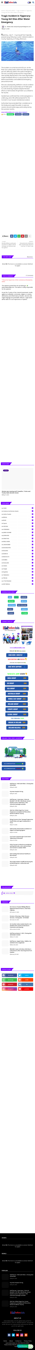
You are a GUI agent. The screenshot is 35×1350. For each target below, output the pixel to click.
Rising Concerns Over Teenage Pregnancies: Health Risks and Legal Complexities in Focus (21, 821)
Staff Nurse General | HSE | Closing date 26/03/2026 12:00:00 (20, 934)
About (11, 1341)
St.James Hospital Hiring (16, 791)
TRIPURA (18, 578)
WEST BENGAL (18, 584)
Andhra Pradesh (18, 514)
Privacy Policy (28, 1341)
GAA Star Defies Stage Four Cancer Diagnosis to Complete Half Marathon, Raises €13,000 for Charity (20, 811)
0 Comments (29, 275)
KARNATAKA (18, 538)
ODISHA (18, 566)
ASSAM (18, 508)
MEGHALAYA (18, 556)
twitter (27, 975)
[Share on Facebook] (10, 114)
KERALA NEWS (18, 541)
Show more (30, 257)
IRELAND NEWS (10, 10)
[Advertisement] (17, 402)
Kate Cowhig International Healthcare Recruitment (20, 854)
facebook (10, 975)
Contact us (18, 1341)
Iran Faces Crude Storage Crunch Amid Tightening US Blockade (20, 837)
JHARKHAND (18, 535)
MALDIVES (18, 550)
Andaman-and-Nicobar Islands (18, 511)
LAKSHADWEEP (18, 544)
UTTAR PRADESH (18, 581)
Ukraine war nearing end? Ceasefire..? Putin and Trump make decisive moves (16, 492)
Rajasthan (18, 572)
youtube (26, 989)
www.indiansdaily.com (7, 112)
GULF (16, 597)
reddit (26, 980)
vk (26, 984)
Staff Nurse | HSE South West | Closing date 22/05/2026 (21, 784)
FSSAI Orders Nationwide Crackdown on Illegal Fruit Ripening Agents (21, 829)
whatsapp (10, 980)
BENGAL (18, 517)
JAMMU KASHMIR (18, 532)
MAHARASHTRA (18, 547)
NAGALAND (18, 563)
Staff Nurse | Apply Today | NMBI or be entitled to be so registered (20, 942)
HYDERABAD (18, 529)
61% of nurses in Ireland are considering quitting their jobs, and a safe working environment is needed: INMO (20, 846)
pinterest (10, 984)
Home (3, 10)
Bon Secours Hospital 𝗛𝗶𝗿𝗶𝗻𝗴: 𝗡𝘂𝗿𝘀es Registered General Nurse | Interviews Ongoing (20, 908)
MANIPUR (18, 553)
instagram (11, 989)
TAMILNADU (18, 575)
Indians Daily (9, 893)
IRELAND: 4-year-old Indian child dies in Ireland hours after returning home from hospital (21, 950)
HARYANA (18, 526)
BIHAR (18, 520)
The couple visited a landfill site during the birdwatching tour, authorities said (21, 862)
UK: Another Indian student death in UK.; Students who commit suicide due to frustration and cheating (21, 925)
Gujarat (18, 523)
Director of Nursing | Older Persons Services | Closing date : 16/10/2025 (19, 916)
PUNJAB (18, 569)
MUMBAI (18, 560)
